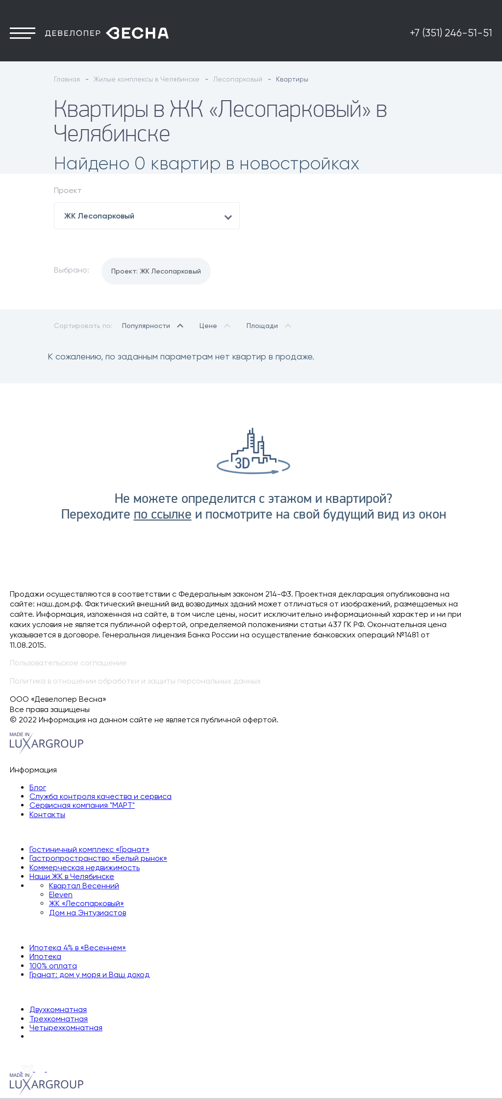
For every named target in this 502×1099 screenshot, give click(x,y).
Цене (208, 326)
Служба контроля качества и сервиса (100, 796)
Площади (262, 326)
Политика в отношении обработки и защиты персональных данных (135, 681)
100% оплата (53, 965)
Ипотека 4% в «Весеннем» (77, 947)
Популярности (146, 326)
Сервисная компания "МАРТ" (82, 805)
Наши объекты (37, 831)
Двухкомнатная (58, 1009)
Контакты (47, 814)
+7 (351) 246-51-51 (451, 33)
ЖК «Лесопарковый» (86, 903)
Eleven (61, 894)
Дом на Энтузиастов (87, 912)
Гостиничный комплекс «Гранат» (89, 849)
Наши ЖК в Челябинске (71, 876)
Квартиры (28, 991)
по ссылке (163, 515)
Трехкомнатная (58, 1018)
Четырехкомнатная (65, 1027)
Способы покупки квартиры (61, 929)
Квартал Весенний (84, 885)
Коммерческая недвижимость (84, 867)
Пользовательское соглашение (68, 662)
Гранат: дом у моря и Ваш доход (89, 974)
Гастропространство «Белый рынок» (98, 858)
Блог (37, 787)
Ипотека (45, 956)
